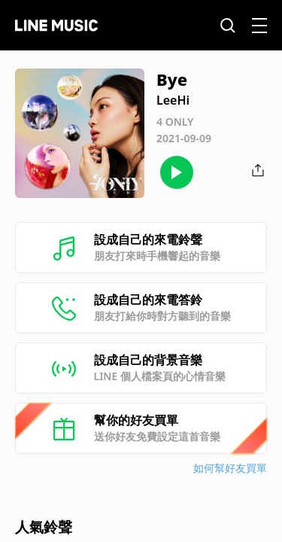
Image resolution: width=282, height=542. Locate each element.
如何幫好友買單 (230, 468)
